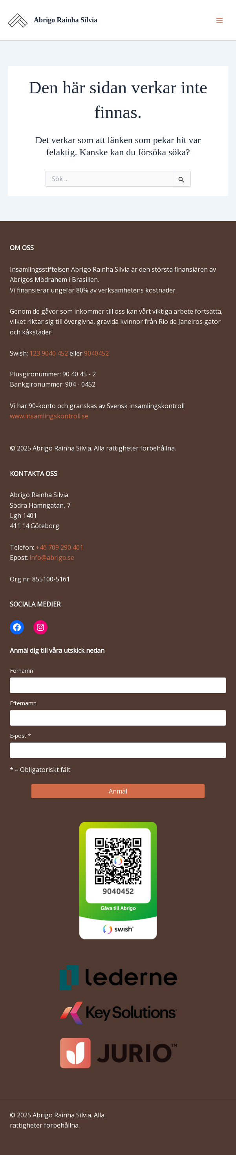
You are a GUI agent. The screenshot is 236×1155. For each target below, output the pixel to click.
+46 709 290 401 (59, 547)
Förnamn (21, 670)
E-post (20, 735)
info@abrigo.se (51, 557)
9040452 (96, 353)
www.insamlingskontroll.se (49, 416)
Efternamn (23, 703)
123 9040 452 (49, 353)
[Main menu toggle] (219, 20)
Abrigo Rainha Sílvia (65, 20)
